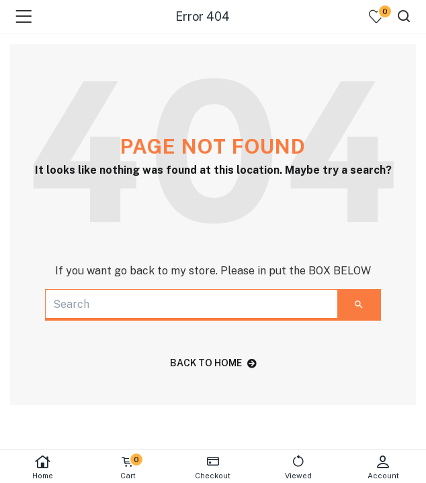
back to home (213, 363)
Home (42, 467)
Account (383, 467)
